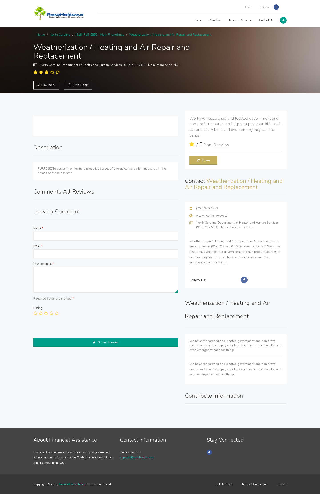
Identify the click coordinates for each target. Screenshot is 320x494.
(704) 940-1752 (207, 208)
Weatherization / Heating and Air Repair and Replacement (170, 34)
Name (38, 228)
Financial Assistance (72, 484)
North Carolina (60, 34)
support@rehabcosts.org (136, 458)
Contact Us (266, 20)
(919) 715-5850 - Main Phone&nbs (99, 34)
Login (248, 7)
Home (198, 20)
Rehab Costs (224, 484)
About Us (215, 20)
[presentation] (67, 329)
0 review (221, 145)
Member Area (240, 20)
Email (37, 246)
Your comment (43, 264)
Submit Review (106, 342)
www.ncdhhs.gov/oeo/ (211, 215)
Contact (282, 484)
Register (264, 7)
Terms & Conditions (254, 484)
